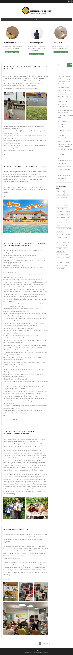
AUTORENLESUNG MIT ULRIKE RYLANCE (17, 529)
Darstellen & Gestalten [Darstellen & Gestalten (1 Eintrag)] (63, 203)
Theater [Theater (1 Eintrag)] (59, 257)
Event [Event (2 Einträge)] (65, 205)
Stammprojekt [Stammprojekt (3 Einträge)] (60, 251)
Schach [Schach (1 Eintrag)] (59, 240)
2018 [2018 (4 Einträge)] (58, 191)
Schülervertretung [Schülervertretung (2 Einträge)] (62, 245)
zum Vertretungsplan (36, 54)
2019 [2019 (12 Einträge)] (62, 191)
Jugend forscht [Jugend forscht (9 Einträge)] (61, 220)
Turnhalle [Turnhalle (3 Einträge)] (66, 257)
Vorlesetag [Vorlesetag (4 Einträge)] (60, 263)
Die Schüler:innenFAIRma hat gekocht (65, 160)
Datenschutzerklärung (32, 650)
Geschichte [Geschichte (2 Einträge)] (60, 211)
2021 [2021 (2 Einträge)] (67, 191)
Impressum (43, 650)
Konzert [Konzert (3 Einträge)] (59, 223)
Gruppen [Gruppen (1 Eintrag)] (67, 211)
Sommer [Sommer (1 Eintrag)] (59, 248)
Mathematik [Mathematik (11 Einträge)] (60, 231)
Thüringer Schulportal (60, 52)
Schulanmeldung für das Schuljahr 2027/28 (64, 178)
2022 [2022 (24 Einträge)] (58, 194)
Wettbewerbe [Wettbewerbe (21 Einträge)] (60, 268)
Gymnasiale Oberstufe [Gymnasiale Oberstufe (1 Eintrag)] (63, 214)
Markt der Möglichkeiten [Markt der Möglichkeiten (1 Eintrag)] (64, 228)
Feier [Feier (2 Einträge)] (66, 208)
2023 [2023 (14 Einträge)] (62, 194)
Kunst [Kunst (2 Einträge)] (65, 223)
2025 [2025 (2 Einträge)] (58, 197)
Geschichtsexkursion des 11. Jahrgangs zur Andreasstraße (65, 169)
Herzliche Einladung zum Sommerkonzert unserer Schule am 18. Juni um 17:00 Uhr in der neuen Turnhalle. (65, 148)
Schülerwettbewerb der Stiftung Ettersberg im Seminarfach (64, 134)
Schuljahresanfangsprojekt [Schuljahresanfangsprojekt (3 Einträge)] (64, 243)
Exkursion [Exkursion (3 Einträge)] (60, 208)
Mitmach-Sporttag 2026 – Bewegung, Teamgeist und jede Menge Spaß (64, 80)
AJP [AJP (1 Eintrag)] (66, 197)
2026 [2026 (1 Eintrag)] (62, 197)
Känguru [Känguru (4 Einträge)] (59, 225)
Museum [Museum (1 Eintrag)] (68, 234)
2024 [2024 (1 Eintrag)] (67, 194)
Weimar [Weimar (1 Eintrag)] (67, 263)
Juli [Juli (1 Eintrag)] (69, 220)
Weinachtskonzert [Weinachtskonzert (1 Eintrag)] (62, 265)
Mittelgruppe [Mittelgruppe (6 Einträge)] (60, 234)
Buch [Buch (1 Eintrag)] (58, 200)
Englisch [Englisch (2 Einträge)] (59, 205)
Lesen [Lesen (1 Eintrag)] (65, 225)
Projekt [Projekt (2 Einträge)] (59, 237)
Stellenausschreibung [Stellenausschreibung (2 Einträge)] (63, 254)
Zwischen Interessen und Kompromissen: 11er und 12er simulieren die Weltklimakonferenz (65, 101)
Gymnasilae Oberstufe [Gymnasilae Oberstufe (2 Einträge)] (63, 217)
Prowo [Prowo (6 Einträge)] (65, 237)
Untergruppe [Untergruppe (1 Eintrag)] (60, 260)
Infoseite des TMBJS (11, 52)
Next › (48, 643)
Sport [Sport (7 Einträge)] (65, 248)
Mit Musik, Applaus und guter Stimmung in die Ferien (24, 167)
